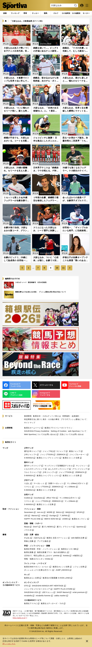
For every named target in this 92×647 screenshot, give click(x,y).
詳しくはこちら (9, 644)
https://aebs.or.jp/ (20, 618)
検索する (75, 5)
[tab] (25, 13)
